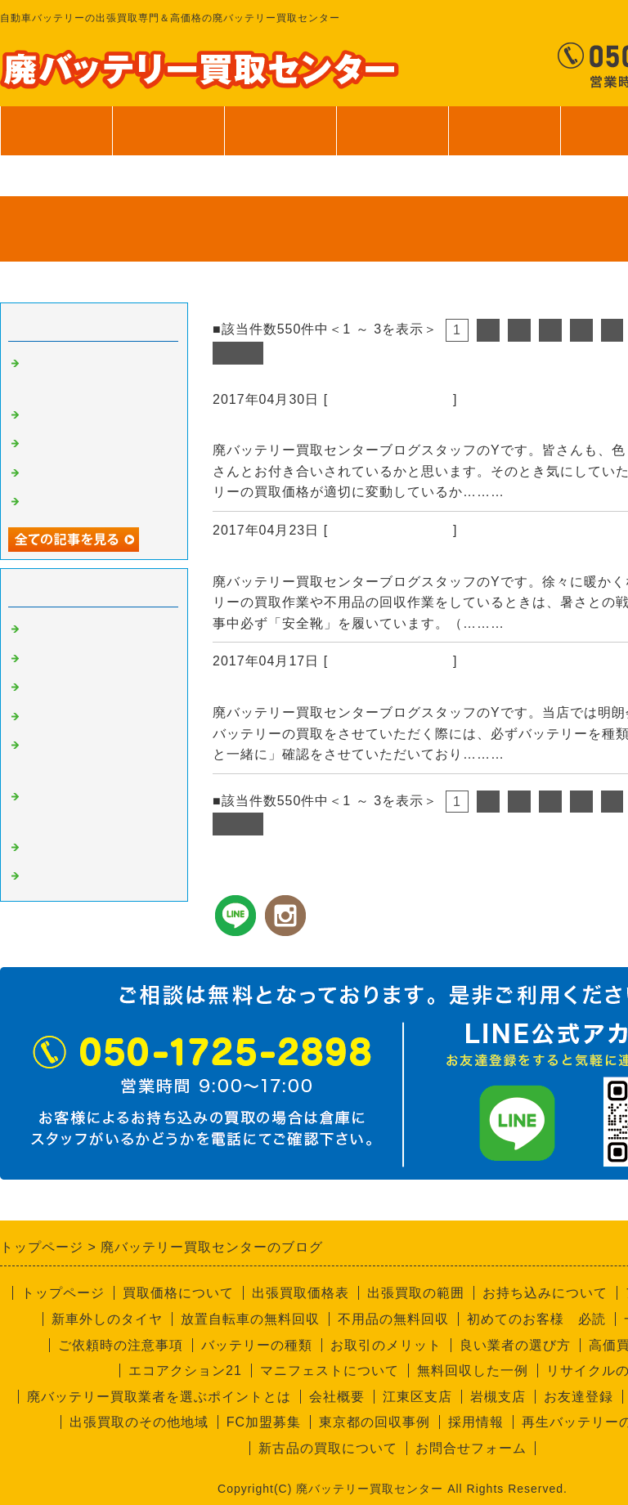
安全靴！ (244, 560)
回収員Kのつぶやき (82, 876)
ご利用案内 (504, 139)
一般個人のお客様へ (83, 501)
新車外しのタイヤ (107, 1319)
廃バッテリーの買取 (390, 399)
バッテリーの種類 (256, 1345)
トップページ (56, 131)
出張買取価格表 (300, 1293)
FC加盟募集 (264, 1422)
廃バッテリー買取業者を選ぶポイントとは (159, 1397)
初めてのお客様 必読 (536, 1319)
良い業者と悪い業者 (83, 687)
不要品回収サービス (83, 716)
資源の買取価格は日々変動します (329, 428)
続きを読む (543, 492)
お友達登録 (578, 1397)
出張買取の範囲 (415, 1293)
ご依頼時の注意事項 (120, 1345)
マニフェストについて (329, 1370)
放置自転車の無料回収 (250, 1319)
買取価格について (178, 1293)
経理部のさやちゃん (83, 847)
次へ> (238, 353)
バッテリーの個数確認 (290, 691)
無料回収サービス (77, 473)
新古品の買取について (327, 1448)
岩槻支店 (498, 1397)
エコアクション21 (185, 1370)
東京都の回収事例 (374, 1422)
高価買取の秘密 (70, 658)
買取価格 (168, 131)
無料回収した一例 (472, 1370)
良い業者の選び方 (515, 1345)
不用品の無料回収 (393, 1319)
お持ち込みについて (545, 1293)
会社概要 (337, 1397)
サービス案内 (392, 139)
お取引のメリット (386, 1345)
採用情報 (476, 1422)
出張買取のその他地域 (139, 1422)
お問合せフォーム (471, 1448)
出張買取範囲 (280, 131)
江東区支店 (417, 1397)
